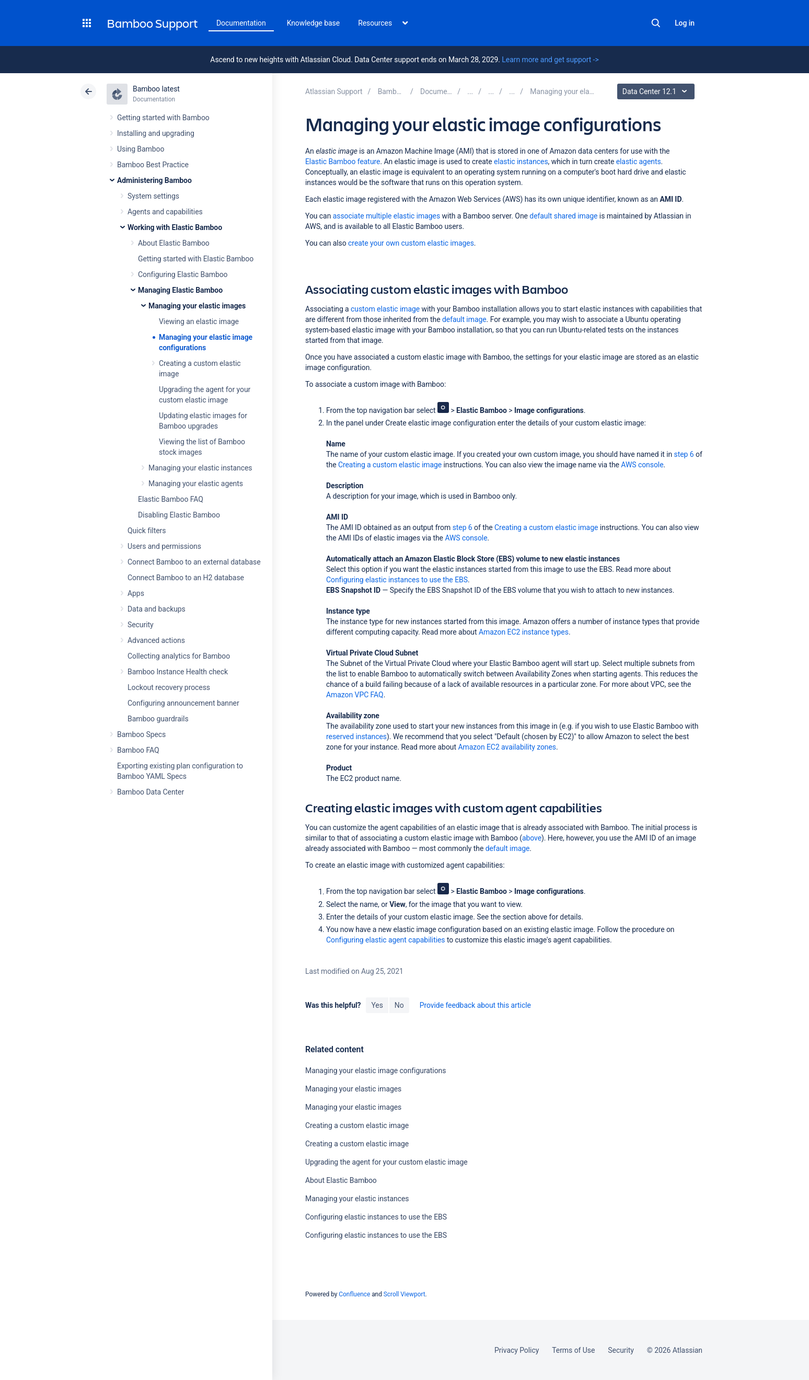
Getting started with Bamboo (163, 117)
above (531, 838)
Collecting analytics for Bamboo (179, 656)
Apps (136, 593)
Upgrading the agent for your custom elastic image (386, 1162)
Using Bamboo (140, 149)
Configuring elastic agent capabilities (385, 940)
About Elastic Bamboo (174, 243)
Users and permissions (164, 546)
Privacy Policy (516, 1350)
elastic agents (638, 161)
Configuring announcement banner (183, 703)
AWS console (642, 465)
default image (464, 319)
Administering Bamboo (154, 180)
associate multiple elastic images (386, 216)
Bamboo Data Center (150, 792)
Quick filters (147, 530)
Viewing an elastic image (199, 321)
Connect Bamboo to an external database (194, 562)
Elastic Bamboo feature (342, 161)
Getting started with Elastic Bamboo (195, 259)
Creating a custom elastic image (390, 465)
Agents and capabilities (165, 212)
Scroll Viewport (404, 1294)
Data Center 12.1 (657, 91)
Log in (685, 23)
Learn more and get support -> (550, 59)
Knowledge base (313, 23)
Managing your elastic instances (200, 468)
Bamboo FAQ (138, 750)
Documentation (241, 23)
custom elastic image (385, 309)
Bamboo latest (156, 89)
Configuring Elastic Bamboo (183, 274)
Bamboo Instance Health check (178, 672)
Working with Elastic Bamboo (175, 227)
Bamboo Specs (141, 734)
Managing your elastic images (197, 306)
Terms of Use (573, 1350)
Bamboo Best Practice (153, 164)
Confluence (354, 1294)
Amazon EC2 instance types (524, 632)
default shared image (563, 216)
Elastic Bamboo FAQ (170, 499)
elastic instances (521, 161)
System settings (153, 196)
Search (656, 23)
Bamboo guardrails (158, 719)
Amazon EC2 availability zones (507, 747)
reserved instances (356, 736)
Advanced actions (156, 640)
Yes (377, 1005)
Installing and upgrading (155, 133)
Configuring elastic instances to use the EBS (397, 580)
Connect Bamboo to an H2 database (186, 577)
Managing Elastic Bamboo (180, 290)
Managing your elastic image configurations (375, 1070)
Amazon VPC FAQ (355, 695)
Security (141, 624)
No (399, 1005)
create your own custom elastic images (411, 243)
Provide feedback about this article (475, 1005)
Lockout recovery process (169, 687)
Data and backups (157, 609)
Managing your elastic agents (195, 483)
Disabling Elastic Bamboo (179, 515)
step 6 (684, 454)
